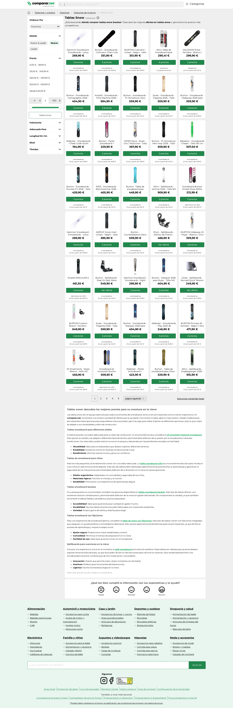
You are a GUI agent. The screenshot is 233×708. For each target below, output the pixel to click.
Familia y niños (73, 637)
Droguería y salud (181, 608)
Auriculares (36, 650)
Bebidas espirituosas (40, 618)
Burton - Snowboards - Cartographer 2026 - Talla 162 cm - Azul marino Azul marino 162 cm (78, 96)
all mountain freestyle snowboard (184, 435)
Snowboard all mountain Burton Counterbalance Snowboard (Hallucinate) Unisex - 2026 (107, 370)
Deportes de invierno (85, 12)
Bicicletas (142, 618)
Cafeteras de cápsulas (41, 654)
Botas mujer (179, 650)
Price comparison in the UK (182, 698)
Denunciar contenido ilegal (190, 398)
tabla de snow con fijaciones (137, 521)
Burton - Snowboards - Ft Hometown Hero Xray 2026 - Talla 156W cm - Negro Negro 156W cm (135, 96)
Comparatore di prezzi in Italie (52, 698)
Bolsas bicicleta (145, 625)
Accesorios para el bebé (78, 643)
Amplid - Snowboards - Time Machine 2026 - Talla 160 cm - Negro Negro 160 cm (107, 96)
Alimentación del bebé (184, 614)
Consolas (106, 654)
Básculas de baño (182, 629)
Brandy (33, 621)
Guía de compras (147, 689)
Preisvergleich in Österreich (118, 698)
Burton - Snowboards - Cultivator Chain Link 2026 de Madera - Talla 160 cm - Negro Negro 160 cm (107, 51)
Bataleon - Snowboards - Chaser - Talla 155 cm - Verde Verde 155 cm (192, 142)
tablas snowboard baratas (151, 492)
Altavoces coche (74, 629)
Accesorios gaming (111, 643)
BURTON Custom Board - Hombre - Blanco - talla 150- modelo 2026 (78, 324)
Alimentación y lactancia (185, 618)
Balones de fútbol (146, 614)
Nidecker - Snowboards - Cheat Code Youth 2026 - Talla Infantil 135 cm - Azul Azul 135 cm (78, 142)
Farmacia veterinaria (148, 654)
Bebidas (34, 614)
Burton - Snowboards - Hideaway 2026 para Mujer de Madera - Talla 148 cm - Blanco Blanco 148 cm (192, 96)
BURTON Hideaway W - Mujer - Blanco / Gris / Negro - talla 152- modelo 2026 (192, 233)
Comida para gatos (147, 647)
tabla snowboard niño (151, 463)
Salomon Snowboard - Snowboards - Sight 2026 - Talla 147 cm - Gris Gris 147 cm (135, 279)
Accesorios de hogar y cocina (116, 614)
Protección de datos (67, 689)
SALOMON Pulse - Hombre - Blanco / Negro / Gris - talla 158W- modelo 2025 (192, 51)
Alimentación (36, 608)
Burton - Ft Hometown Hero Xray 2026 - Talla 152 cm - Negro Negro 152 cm (164, 142)
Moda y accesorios (182, 637)
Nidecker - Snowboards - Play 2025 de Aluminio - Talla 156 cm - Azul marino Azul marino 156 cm (164, 324)
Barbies (105, 647)
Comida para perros (147, 650)
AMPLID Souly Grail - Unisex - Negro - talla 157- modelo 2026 (107, 233)
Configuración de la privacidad (173, 689)
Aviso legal (49, 689)
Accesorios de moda (183, 643)
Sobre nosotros (128, 689)
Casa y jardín (107, 608)
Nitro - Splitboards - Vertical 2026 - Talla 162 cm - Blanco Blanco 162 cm (164, 187)
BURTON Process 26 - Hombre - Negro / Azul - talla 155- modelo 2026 (192, 324)
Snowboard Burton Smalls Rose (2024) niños (192, 187)
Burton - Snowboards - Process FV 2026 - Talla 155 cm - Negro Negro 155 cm (78, 187)
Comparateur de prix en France (86, 698)
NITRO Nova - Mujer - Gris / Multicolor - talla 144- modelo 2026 (135, 142)
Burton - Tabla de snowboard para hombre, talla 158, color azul (135, 187)
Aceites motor (73, 625)
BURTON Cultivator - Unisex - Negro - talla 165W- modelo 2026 (135, 51)
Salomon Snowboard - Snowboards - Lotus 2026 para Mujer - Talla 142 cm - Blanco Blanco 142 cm (78, 233)
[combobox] (123, 4)
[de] (34, 100)
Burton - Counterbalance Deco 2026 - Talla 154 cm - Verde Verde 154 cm (135, 233)
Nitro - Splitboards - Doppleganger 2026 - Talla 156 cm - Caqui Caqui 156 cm (192, 370)
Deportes (64, 12)
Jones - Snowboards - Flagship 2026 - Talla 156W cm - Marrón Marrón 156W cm (107, 324)
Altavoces (35, 643)
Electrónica (34, 637)
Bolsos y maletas (181, 647)
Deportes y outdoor (45, 12)
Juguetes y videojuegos (114, 637)
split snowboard (123, 549)
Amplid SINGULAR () (78, 278)
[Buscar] (60, 4)
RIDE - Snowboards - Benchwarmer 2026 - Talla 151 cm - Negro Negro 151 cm (107, 187)
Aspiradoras (36, 647)
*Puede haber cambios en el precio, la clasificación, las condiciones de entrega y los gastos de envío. (116, 703)
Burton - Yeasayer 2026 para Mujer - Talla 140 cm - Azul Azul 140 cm (164, 279)
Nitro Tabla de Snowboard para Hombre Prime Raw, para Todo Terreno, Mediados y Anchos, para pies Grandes (163, 51)
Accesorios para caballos (149, 643)
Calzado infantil (74, 650)
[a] (54, 100)
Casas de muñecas (111, 650)
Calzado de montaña (183, 654)
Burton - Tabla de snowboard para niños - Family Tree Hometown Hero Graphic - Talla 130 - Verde (164, 370)
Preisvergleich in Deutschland (150, 698)
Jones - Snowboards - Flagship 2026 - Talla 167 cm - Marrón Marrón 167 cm (164, 96)
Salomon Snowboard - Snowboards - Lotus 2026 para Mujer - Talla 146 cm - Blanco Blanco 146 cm (78, 51)
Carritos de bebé (74, 654)
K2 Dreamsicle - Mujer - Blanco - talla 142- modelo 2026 (78, 370)
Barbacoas (106, 625)
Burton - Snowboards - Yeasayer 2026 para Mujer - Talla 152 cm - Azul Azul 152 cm (135, 324)
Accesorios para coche (77, 614)
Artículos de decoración (113, 621)
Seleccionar (45, 115)
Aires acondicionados (112, 618)
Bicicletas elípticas (146, 621)
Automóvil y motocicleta (79, 608)
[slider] (30, 107)
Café (32, 625)
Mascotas (140, 637)
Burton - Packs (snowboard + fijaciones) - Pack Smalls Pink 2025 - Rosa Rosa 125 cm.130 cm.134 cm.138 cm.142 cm (106, 142)
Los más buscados (89, 689)
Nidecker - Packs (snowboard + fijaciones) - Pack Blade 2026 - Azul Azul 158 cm (135, 370)
